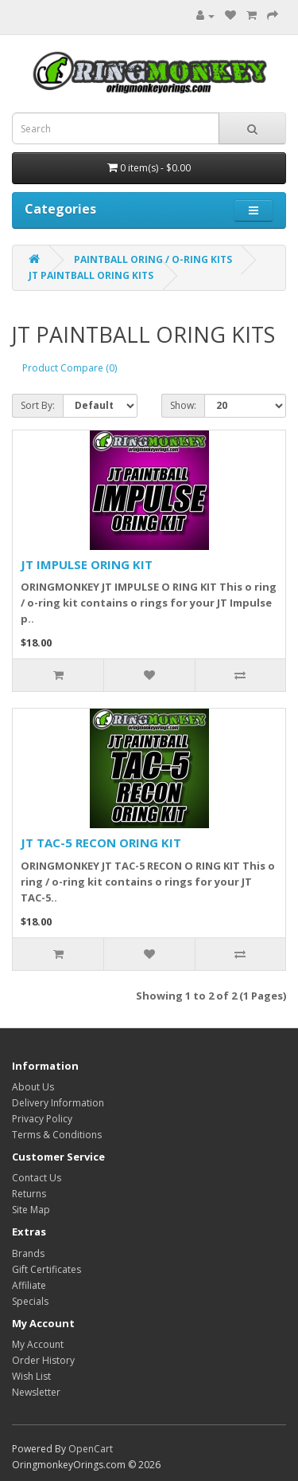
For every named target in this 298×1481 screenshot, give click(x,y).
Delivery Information (58, 1103)
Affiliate (29, 1285)
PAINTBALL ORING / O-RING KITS (153, 259)
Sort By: (38, 405)
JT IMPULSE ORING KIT (87, 564)
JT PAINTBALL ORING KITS (91, 275)
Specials (30, 1301)
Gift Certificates (46, 1269)
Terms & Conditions (57, 1134)
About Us (33, 1087)
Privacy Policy (42, 1118)
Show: (183, 405)
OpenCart (90, 1448)
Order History (43, 1360)
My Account (38, 1344)
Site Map (31, 1209)
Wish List (31, 1376)
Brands (28, 1253)
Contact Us (36, 1177)
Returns (29, 1193)
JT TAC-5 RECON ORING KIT (101, 842)
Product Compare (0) (69, 368)
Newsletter (36, 1392)
